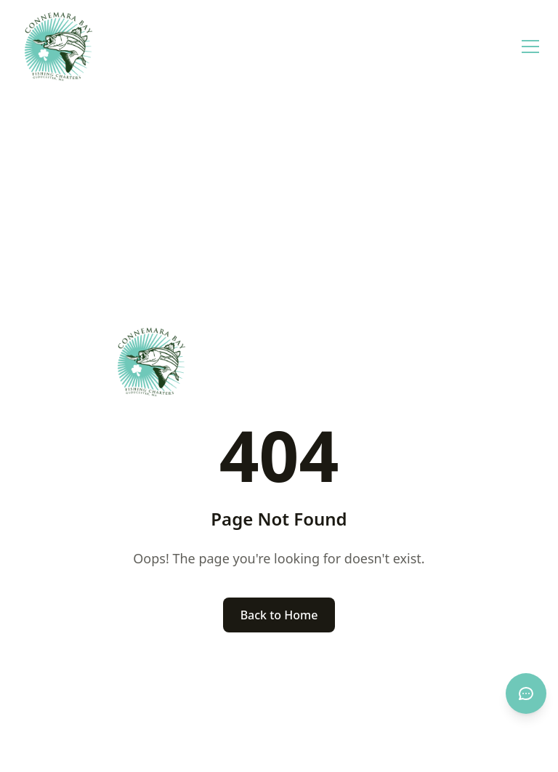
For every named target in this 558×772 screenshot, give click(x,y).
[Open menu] (530, 46)
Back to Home (279, 615)
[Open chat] (526, 693)
